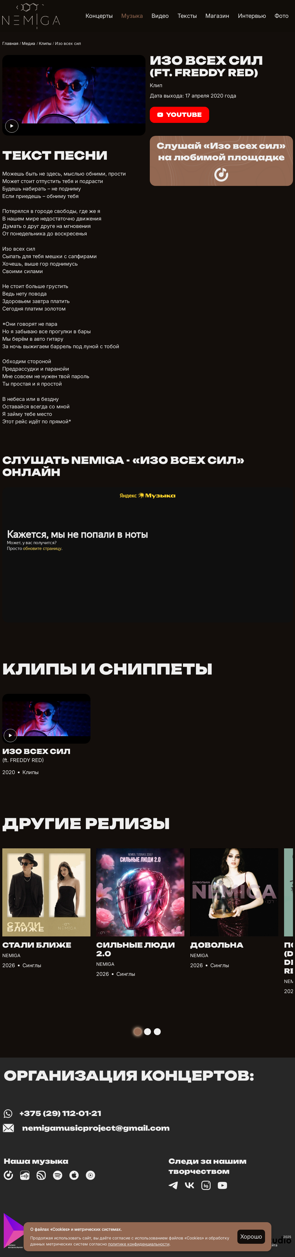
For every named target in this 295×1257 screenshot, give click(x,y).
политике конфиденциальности (138, 1243)
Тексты (187, 15)
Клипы (30, 772)
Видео (160, 15)
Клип (156, 85)
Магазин (217, 15)
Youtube (179, 114)
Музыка (132, 15)
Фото (282, 15)
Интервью (252, 15)
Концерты (99, 15)
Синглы (31, 965)
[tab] (137, 1031)
